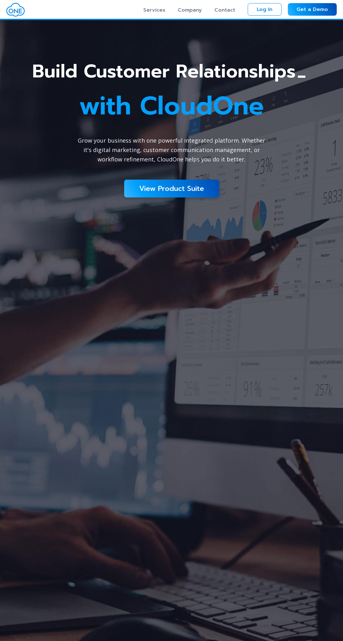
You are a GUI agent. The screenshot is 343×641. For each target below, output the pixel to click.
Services (154, 10)
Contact (224, 10)
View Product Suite (171, 188)
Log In (264, 9)
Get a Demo (312, 9)
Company (190, 10)
